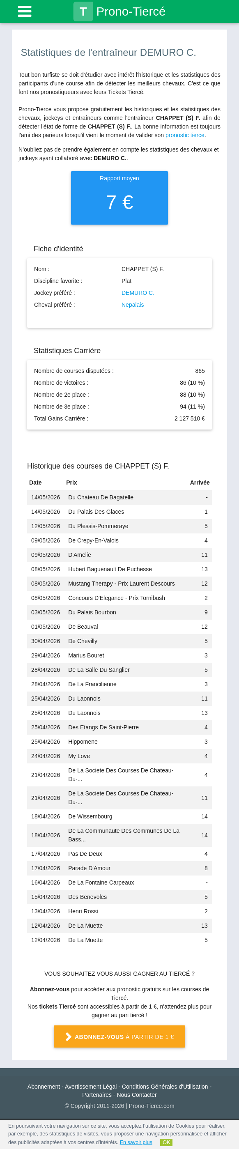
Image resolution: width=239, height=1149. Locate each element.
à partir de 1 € (119, 1037)
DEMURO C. (138, 293)
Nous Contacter (136, 1095)
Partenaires (97, 1095)
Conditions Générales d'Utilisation (165, 1086)
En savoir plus (136, 1142)
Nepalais (133, 304)
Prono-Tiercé (120, 11)
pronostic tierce (185, 135)
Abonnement (44, 1086)
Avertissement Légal (91, 1086)
